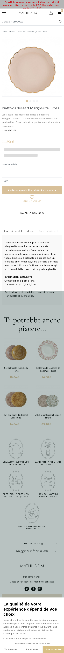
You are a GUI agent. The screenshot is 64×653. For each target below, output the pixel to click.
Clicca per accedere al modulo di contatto (32, 581)
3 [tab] (34, 101)
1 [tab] (27, 101)
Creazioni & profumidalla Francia (16, 463)
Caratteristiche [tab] (47, 231)
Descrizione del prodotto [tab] (18, 231)
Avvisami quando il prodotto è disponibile (32, 190)
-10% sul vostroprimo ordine (48, 495)
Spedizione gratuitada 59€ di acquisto (16, 495)
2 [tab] (30, 101)
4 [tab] (37, 101)
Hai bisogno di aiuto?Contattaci (32, 527)
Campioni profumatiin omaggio (48, 463)
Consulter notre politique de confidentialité (24, 638)
